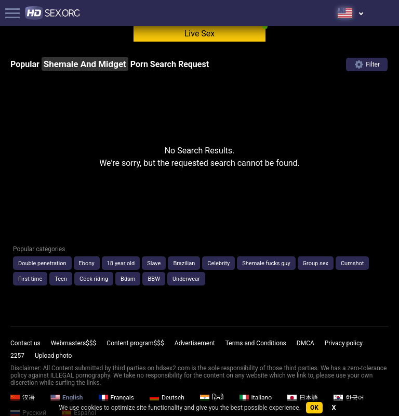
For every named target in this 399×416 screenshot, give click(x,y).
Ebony (87, 263)
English (66, 397)
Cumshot (352, 263)
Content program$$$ (135, 343)
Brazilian (184, 263)
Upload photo (53, 355)
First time (30, 279)
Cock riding (93, 279)
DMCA (305, 343)
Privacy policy (344, 343)
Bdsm (128, 279)
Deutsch (167, 397)
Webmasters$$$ (74, 343)
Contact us (25, 343)
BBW (153, 279)
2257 (17, 355)
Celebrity (218, 263)
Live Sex (199, 33)
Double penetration (42, 263)
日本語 (302, 397)
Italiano (256, 397)
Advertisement (195, 343)
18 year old (121, 263)
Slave (154, 263)
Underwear (186, 279)
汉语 (22, 397)
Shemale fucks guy (266, 263)
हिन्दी (212, 397)
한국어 (349, 397)
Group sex (315, 263)
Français (116, 397)
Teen (61, 279)
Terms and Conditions (255, 343)
